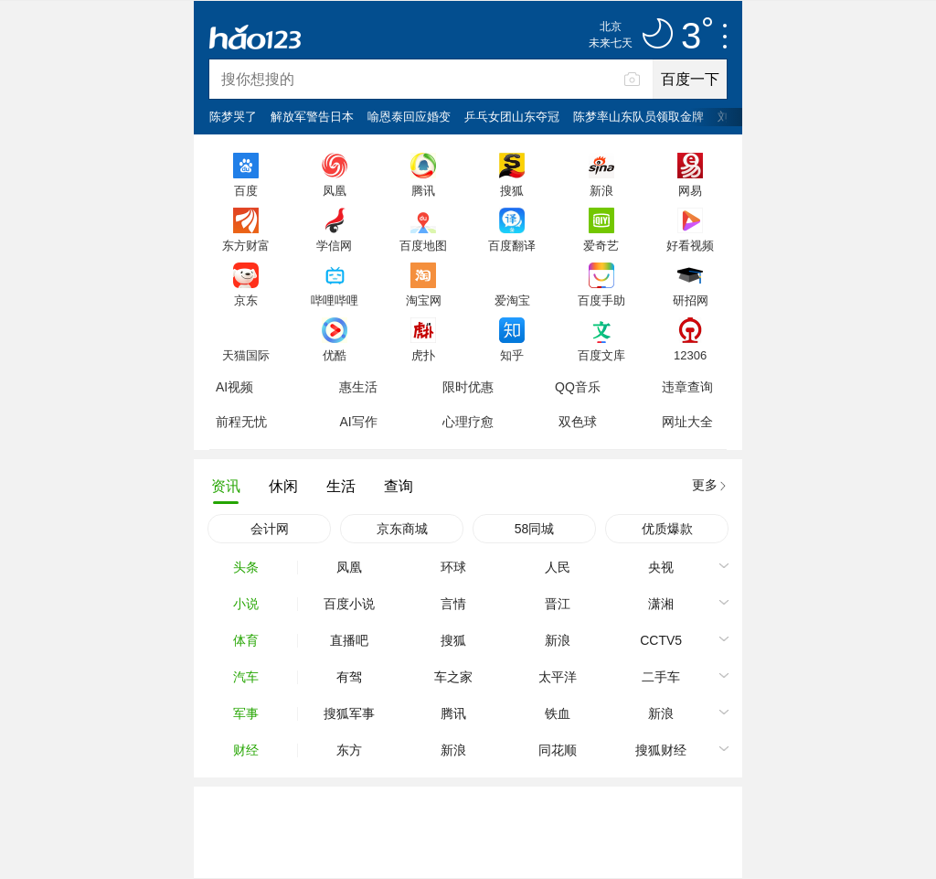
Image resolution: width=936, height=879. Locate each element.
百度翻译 (512, 245)
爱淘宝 (512, 300)
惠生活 (358, 387)
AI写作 (358, 421)
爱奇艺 (601, 245)
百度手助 (601, 300)
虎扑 (423, 354)
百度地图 (423, 245)
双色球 (577, 421)
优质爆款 (667, 528)
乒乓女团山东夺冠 (511, 116)
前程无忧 (241, 421)
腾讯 (423, 190)
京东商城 (402, 528)
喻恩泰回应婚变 (409, 116)
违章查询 (687, 387)
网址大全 (687, 421)
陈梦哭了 (233, 116)
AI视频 (234, 387)
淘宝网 (423, 300)
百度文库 (601, 354)
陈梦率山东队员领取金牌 (638, 116)
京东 (246, 300)
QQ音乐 (578, 387)
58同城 (535, 528)
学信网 (334, 245)
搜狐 (512, 190)
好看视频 (690, 245)
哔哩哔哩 (334, 300)
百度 (246, 190)
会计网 (269, 528)
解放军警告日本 (312, 116)
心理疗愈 (468, 421)
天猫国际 (246, 354)
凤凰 (334, 190)
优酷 (334, 354)
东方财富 (246, 245)
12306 (690, 354)
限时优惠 (468, 387)
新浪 (601, 190)
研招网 (690, 300)
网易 (690, 190)
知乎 (512, 354)
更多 (705, 484)
